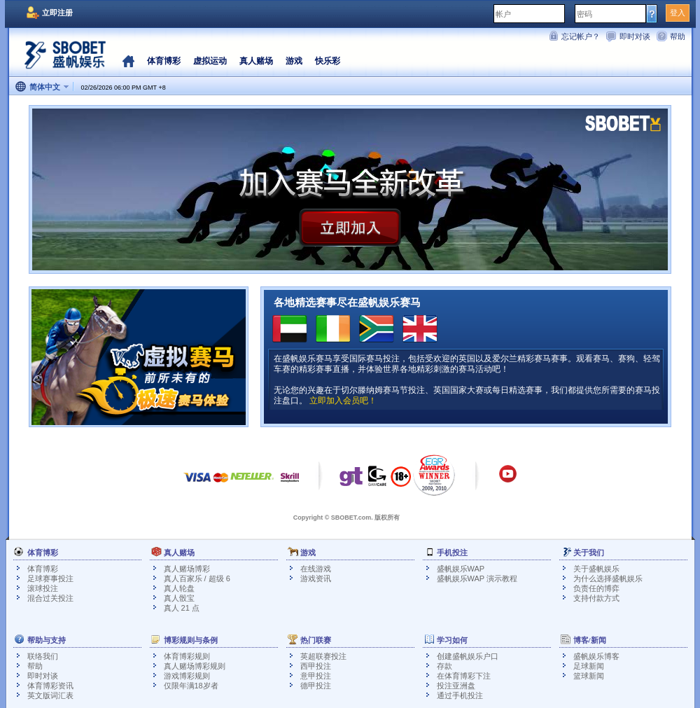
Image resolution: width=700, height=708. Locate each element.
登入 (677, 12)
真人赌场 (256, 61)
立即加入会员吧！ (343, 400)
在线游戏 (315, 568)
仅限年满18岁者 (191, 685)
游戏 (294, 61)
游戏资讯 (315, 578)
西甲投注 (315, 666)
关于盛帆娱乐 (596, 568)
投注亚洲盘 (456, 685)
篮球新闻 (588, 676)
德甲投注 (315, 685)
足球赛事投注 (50, 578)
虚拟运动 (210, 61)
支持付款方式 (596, 598)
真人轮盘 (179, 588)
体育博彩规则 (187, 656)
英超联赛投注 (323, 656)
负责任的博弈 (596, 588)
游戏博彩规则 (187, 676)
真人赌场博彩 (187, 568)
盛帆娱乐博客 (596, 656)
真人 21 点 (182, 608)
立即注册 (57, 12)
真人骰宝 (179, 598)
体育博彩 (164, 61)
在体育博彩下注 (464, 676)
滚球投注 (42, 588)
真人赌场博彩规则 (194, 666)
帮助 (677, 36)
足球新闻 (588, 666)
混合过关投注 (50, 598)
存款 (444, 666)
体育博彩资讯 (50, 685)
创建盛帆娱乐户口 (467, 656)
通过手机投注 (460, 695)
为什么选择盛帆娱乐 (608, 578)
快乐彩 (327, 61)
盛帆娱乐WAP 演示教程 (477, 578)
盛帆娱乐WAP (461, 568)
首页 (128, 61)
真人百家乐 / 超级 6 (197, 578)
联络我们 (42, 656)
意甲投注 (315, 676)
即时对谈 (635, 36)
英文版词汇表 (50, 695)
